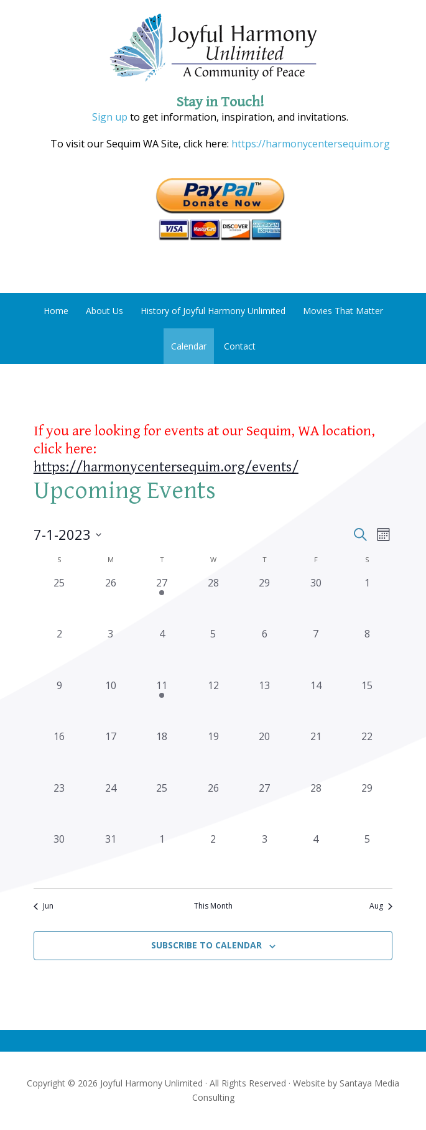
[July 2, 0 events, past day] (59, 652)
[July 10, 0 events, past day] (110, 703)
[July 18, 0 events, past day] (162, 754)
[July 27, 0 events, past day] (264, 806)
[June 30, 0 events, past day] (315, 601)
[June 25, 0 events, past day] (59, 601)
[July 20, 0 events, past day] (264, 754)
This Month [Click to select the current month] (213, 906)
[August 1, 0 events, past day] (162, 857)
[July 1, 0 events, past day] (367, 601)
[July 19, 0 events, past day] (213, 754)
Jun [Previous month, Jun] (43, 906)
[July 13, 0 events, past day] (264, 703)
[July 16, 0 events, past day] (59, 754)
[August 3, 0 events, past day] (264, 857)
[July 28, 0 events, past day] (315, 806)
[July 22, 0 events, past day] (367, 754)
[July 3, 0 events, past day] (110, 652)
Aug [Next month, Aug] (380, 906)
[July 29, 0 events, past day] (367, 806)
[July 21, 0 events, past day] (315, 754)
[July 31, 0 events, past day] (110, 857)
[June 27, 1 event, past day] (162, 601)
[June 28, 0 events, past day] (213, 601)
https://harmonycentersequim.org (309, 144)
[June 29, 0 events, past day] (264, 601)
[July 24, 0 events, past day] (110, 806)
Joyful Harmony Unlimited (213, 48)
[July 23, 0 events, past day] (59, 806)
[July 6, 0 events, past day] (264, 652)
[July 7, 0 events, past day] (315, 652)
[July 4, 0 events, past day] (162, 652)
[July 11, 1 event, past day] (162, 703)
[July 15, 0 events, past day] (367, 703)
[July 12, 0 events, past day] (213, 703)
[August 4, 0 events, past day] (315, 857)
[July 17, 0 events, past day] (110, 754)
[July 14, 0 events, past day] (315, 703)
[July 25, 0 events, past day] (162, 806)
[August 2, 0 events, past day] (213, 857)
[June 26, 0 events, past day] (110, 601)
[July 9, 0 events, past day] (59, 703)
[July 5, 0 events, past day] (213, 652)
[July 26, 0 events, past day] (213, 806)
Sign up (109, 117)
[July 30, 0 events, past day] (59, 857)
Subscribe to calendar (206, 945)
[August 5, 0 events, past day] (367, 857)
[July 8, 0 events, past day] (367, 652)
